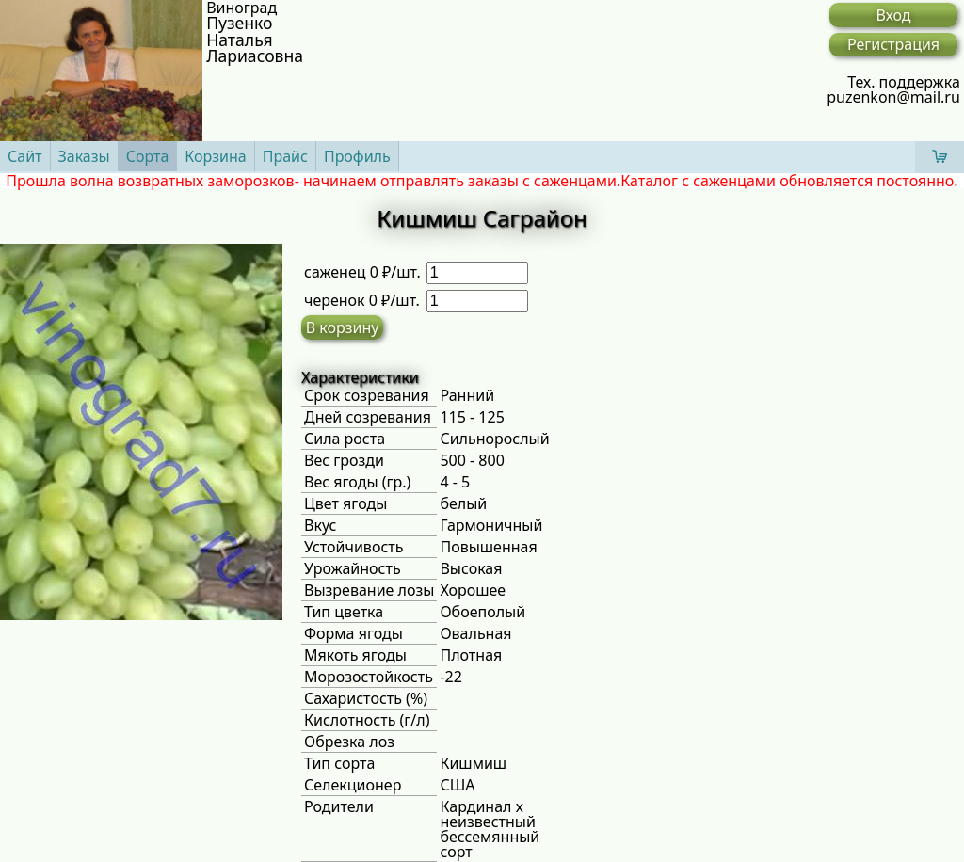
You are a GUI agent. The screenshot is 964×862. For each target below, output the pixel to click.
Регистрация (893, 44)
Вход (893, 15)
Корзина (215, 156)
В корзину (342, 327)
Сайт (25, 156)
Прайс (285, 156)
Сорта (147, 156)
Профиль (357, 156)
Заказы (84, 156)
